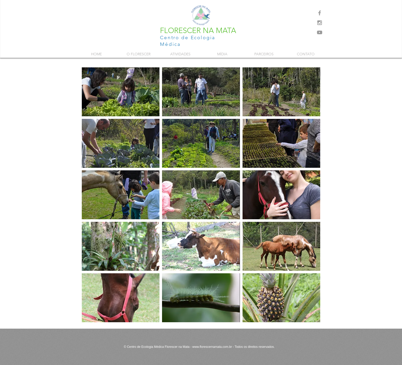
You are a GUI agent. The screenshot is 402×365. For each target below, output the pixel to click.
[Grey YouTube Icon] (319, 32)
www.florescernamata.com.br (212, 347)
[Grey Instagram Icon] (319, 22)
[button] (138, 54)
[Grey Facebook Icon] (319, 13)
